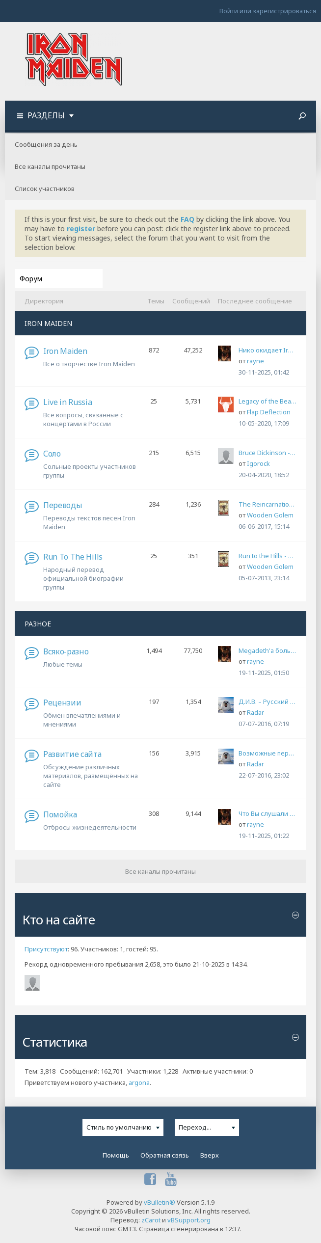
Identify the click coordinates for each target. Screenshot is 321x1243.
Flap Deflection (269, 411)
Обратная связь (164, 1155)
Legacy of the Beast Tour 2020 (267, 401)
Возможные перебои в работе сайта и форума (267, 753)
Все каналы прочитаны (50, 166)
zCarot (150, 1220)
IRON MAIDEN (48, 323)
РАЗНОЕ (38, 623)
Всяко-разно (65, 651)
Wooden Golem (270, 515)
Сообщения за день (46, 144)
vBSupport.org (189, 1220)
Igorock (258, 463)
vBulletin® (159, 1202)
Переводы (62, 505)
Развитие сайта (72, 754)
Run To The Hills (73, 556)
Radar (255, 712)
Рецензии (62, 702)
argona (139, 1082)
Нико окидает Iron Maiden (267, 350)
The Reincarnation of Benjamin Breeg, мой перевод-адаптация (267, 504)
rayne (255, 360)
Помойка (60, 814)
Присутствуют (46, 949)
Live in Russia (67, 402)
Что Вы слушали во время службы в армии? (267, 813)
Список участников (45, 188)
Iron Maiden (65, 351)
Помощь (116, 1155)
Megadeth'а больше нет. (267, 650)
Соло (52, 453)
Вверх (209, 1155)
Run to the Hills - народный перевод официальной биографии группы (267, 555)
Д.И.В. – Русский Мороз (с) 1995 (267, 701)
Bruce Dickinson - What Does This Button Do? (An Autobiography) (267, 452)
